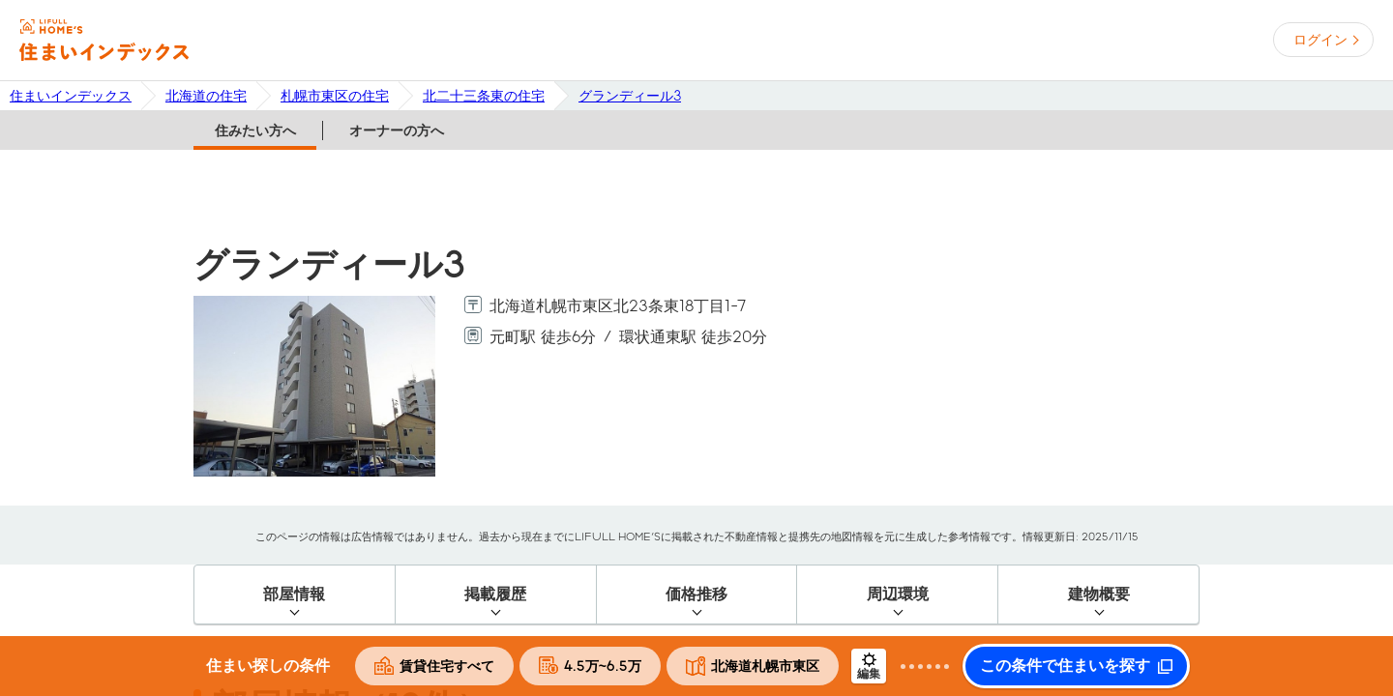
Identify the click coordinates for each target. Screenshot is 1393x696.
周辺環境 (898, 594)
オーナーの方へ (396, 130)
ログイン (1320, 39)
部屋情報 (294, 594)
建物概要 (1099, 594)
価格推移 (696, 594)
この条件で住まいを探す (1065, 666)
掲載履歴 (495, 594)
